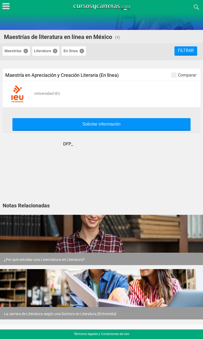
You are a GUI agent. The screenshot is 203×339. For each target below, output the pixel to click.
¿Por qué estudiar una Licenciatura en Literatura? (44, 259)
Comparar (183, 74)
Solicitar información (101, 124)
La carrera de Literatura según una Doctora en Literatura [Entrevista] (60, 314)
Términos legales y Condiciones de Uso (101, 334)
